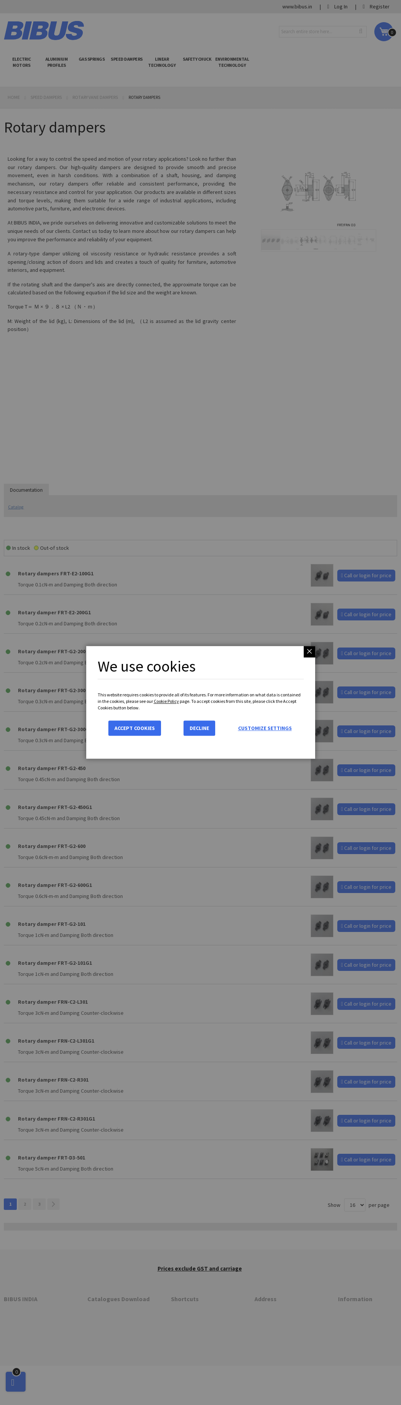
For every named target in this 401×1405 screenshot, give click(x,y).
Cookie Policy (166, 701)
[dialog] (200, 702)
